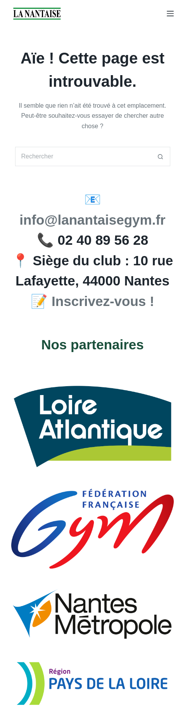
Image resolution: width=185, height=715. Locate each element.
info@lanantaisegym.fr (92, 219)
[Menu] (170, 13)
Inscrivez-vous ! (103, 301)
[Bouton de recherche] (160, 156)
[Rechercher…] (83, 156)
